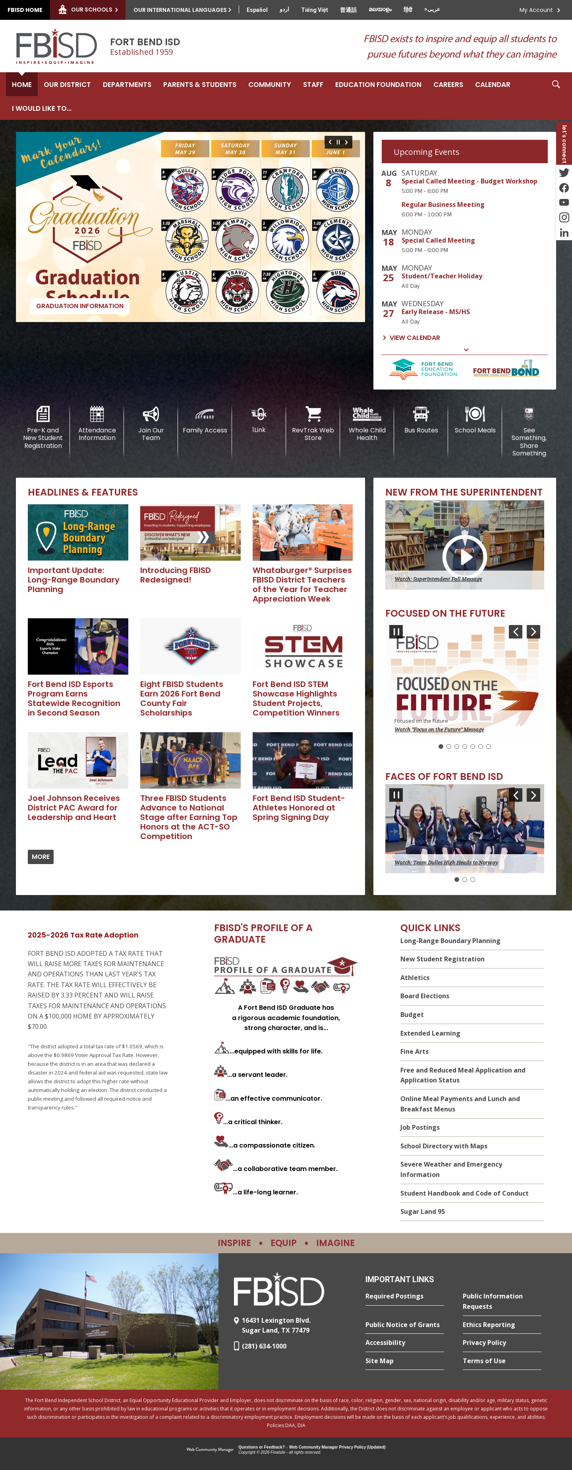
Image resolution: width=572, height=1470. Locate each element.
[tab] (465, 151)
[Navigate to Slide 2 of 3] (533, 795)
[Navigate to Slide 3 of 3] (515, 795)
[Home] (22, 84)
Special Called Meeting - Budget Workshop (469, 181)
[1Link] (259, 420)
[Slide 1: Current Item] (441, 746)
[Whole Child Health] (367, 424)
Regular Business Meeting (443, 204)
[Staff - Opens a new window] (313, 84)
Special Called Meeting (438, 240)
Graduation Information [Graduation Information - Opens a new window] (80, 306)
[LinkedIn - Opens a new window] (564, 233)
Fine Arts (414, 1051)
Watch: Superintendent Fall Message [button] (438, 579)
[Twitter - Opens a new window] (564, 172)
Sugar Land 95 (422, 1211)
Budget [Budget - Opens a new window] (412, 1014)
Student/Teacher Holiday (442, 276)
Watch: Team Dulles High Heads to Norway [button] (446, 862)
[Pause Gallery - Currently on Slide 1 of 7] (338, 142)
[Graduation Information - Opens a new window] (190, 227)
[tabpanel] (464, 256)
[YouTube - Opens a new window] (564, 202)
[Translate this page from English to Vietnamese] (314, 10)
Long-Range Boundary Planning (450, 940)
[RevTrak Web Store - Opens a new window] (313, 424)
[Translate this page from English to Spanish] (257, 10)
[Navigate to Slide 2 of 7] (347, 142)
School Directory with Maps (443, 1146)
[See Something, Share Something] (529, 431)
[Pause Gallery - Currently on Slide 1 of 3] (396, 795)
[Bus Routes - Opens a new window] (421, 420)
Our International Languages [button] (180, 10)
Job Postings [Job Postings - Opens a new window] (420, 1127)
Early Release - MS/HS (436, 311)
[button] (556, 96)
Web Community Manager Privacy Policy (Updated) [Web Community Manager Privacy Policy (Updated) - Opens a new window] (337, 1447)
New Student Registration (442, 959)
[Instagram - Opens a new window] (564, 217)
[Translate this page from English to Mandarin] (348, 10)
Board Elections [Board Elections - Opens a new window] (424, 996)
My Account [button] (536, 10)
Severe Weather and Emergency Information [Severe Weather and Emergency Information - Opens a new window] (451, 1169)
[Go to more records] (41, 857)
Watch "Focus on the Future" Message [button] (439, 729)
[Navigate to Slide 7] (488, 746)
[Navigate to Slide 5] (472, 746)
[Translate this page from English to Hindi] (408, 10)
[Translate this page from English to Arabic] (432, 9)
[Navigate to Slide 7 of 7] (329, 142)
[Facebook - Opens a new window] (564, 187)
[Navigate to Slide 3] (456, 746)
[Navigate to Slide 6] (480, 746)
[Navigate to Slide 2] (448, 746)
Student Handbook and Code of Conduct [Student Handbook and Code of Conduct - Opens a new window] (464, 1193)
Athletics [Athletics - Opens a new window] (414, 977)
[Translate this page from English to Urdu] (284, 9)
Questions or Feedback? (261, 1447)
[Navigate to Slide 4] (464, 746)
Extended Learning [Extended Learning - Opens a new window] (430, 1033)
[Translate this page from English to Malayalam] (380, 9)
